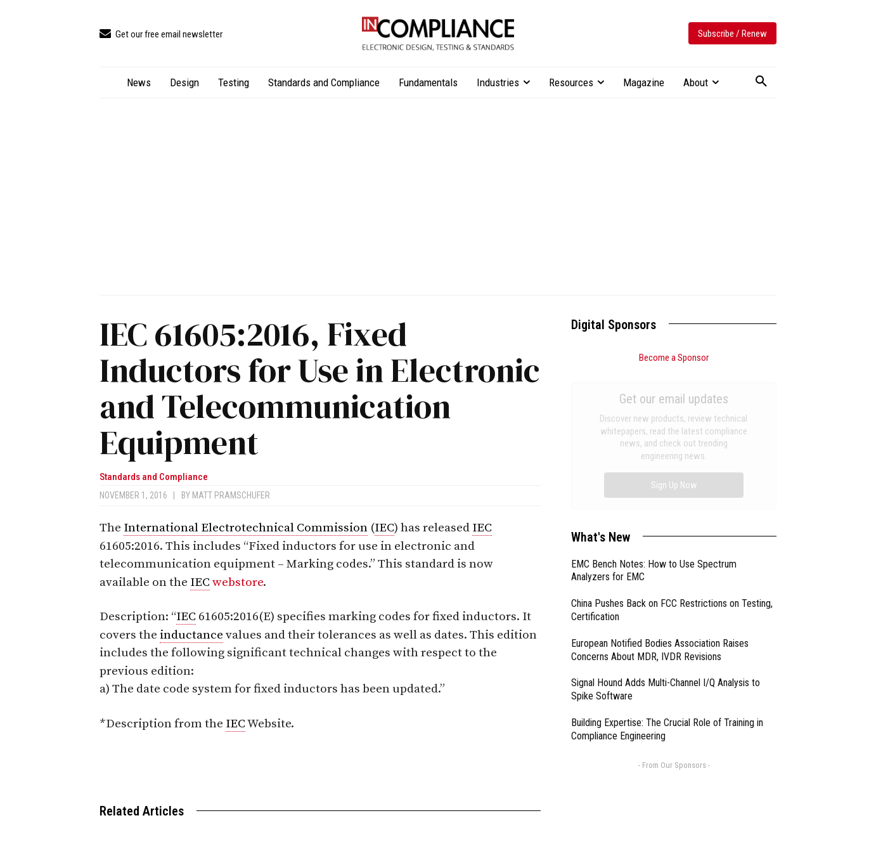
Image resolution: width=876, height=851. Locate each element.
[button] (761, 82)
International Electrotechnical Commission (246, 528)
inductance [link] (191, 635)
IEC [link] (482, 528)
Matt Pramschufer (231, 495)
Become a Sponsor (674, 357)
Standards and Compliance (154, 477)
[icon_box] (161, 34)
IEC (384, 528)
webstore (237, 582)
